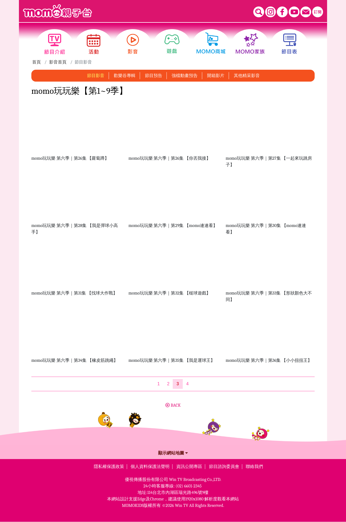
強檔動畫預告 (185, 75)
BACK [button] (173, 405)
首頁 (36, 62)
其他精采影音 (247, 75)
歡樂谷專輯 (124, 75)
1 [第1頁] (158, 384)
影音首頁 (57, 62)
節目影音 (95, 75)
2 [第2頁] (168, 384)
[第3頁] (178, 384)
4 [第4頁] (187, 384)
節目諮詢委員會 (224, 466)
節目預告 (153, 75)
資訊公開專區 (189, 466)
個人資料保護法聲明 (150, 466)
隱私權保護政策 (109, 466)
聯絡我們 (254, 466)
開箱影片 (215, 75)
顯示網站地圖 (173, 453)
